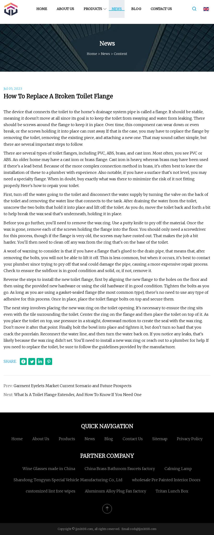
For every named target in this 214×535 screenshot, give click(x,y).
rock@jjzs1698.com (143, 529)
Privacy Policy (190, 438)
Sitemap (159, 438)
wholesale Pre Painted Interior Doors (166, 479)
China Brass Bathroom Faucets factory (120, 468)
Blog (137, 12)
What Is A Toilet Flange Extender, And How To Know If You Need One (78, 394)
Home (43, 12)
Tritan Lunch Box (172, 491)
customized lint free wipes (50, 491)
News (118, 12)
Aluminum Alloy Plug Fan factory (115, 491)
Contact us (162, 12)
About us (66, 12)
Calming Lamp (178, 468)
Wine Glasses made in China (48, 468)
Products (94, 12)
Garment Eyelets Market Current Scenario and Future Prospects (73, 385)
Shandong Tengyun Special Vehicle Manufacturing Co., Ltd (68, 479)
